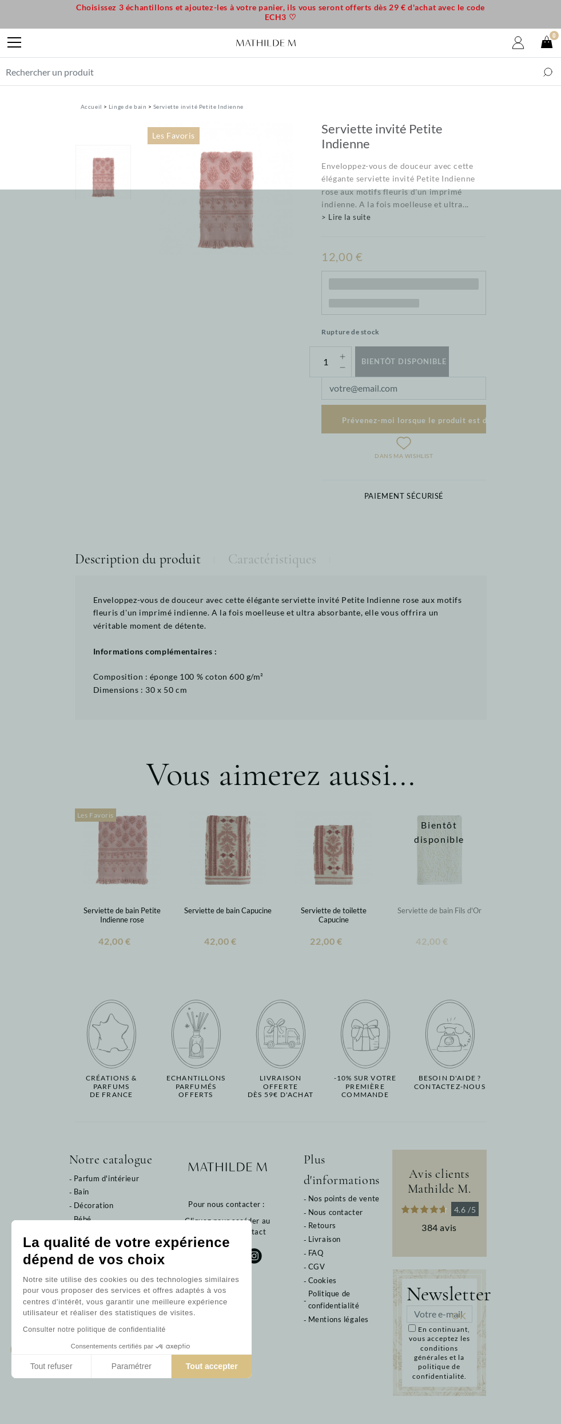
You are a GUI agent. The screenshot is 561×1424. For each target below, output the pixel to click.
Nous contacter (335, 1212)
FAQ (316, 1252)
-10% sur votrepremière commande (365, 1086)
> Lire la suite (346, 217)
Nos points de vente (344, 1198)
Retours (322, 1225)
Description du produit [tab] (138, 559)
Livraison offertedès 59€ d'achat (280, 1086)
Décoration (94, 1205)
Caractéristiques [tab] (272, 559)
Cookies (322, 1280)
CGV (316, 1266)
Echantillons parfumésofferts (195, 1086)
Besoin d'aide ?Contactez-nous (450, 1082)
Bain (81, 1191)
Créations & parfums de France (111, 1086)
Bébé (82, 1219)
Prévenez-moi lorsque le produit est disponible (414, 420)
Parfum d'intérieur (107, 1178)
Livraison (324, 1239)
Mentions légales (338, 1319)
